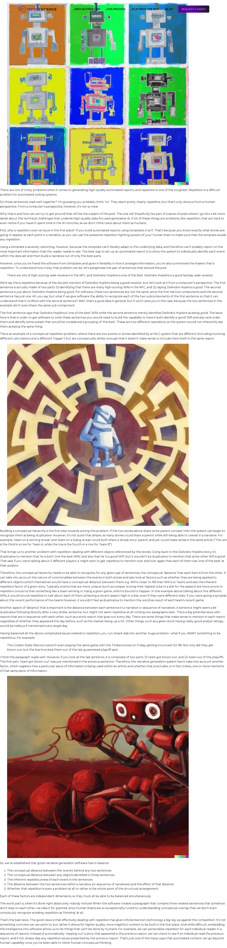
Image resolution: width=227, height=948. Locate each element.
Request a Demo (194, 9)
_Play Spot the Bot (145, 9)
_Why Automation (86, 9)
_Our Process (115, 9)
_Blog (168, 9)
